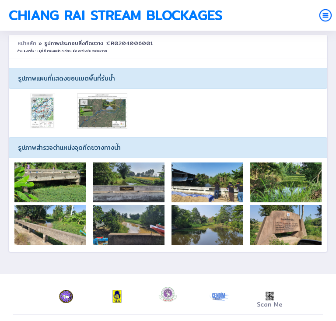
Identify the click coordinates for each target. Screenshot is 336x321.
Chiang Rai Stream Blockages (115, 15)
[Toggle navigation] (325, 15)
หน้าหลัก (28, 43)
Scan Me (270, 300)
